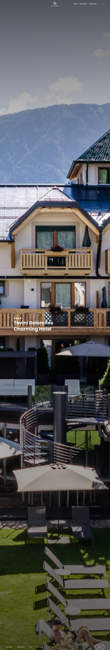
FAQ (30, 647)
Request (100, 647)
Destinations (93, 4)
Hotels (76, 4)
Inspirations (83, 4)
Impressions (9, 647)
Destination (39, 647)
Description (20, 647)
